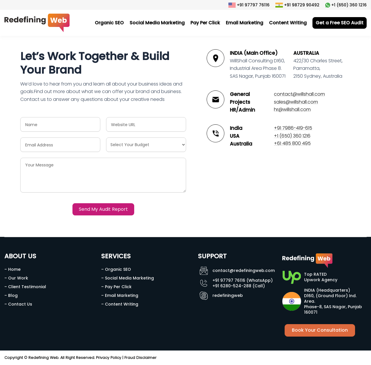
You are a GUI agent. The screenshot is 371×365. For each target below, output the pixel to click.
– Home (12, 269)
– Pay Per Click (116, 287)
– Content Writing (119, 304)
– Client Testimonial (25, 287)
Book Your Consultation (320, 330)
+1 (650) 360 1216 (346, 5)
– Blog (11, 295)
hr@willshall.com (292, 109)
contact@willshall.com (299, 94)
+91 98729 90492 (297, 5)
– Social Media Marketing (127, 278)
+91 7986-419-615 (293, 128)
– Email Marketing (119, 295)
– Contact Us (18, 304)
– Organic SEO (116, 269)
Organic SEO (109, 22)
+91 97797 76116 (249, 5)
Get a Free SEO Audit (339, 22)
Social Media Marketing (157, 22)
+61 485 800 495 (292, 143)
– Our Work (16, 278)
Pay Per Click (205, 22)
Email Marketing (244, 22)
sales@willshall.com (296, 102)
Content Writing (288, 22)
